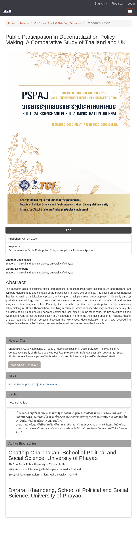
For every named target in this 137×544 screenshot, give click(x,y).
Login (131, 3)
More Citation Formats (24, 364)
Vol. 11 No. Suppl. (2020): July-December (57, 23)
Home (11, 23)
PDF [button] (68, 230)
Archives (24, 23)
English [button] (100, 3)
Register (117, 3)
